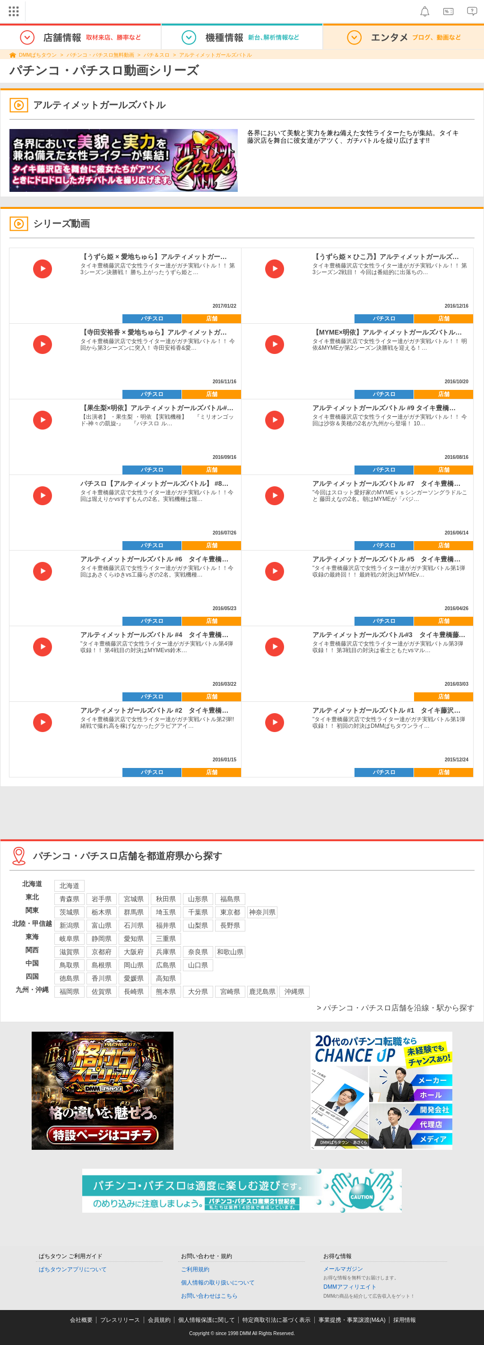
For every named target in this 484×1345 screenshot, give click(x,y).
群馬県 (134, 912)
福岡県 (69, 991)
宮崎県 (230, 991)
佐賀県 (102, 991)
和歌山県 (230, 952)
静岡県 (102, 938)
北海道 (69, 885)
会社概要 (81, 1320)
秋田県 (166, 899)
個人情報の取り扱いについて (218, 1282)
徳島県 (69, 978)
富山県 (102, 925)
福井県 (166, 925)
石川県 (134, 925)
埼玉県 (166, 912)
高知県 (166, 978)
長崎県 (134, 991)
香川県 (102, 978)
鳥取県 (69, 965)
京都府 (102, 952)
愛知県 (134, 938)
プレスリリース (120, 1320)
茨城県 (69, 912)
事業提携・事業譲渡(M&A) (352, 1320)
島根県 (102, 965)
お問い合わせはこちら (209, 1296)
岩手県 (102, 899)
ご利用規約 (195, 1269)
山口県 (198, 965)
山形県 (198, 899)
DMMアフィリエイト (350, 1287)
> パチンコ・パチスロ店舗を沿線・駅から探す (396, 1008)
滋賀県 (69, 952)
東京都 (230, 912)
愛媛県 (134, 978)
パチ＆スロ (157, 55)
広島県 (166, 965)
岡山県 (134, 965)
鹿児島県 (262, 991)
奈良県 (198, 952)
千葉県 (198, 912)
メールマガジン (343, 1269)
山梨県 (198, 925)
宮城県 (134, 899)
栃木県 (102, 912)
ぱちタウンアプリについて (73, 1269)
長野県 (230, 925)
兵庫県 (166, 952)
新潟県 (69, 925)
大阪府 (134, 952)
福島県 (230, 899)
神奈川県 (262, 912)
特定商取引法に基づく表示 (276, 1320)
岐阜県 (69, 938)
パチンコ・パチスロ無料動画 (100, 55)
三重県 (166, 938)
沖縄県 (294, 991)
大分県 (198, 991)
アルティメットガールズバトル (215, 55)
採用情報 (404, 1320)
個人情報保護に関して (206, 1320)
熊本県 (166, 991)
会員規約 (159, 1320)
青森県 (69, 899)
